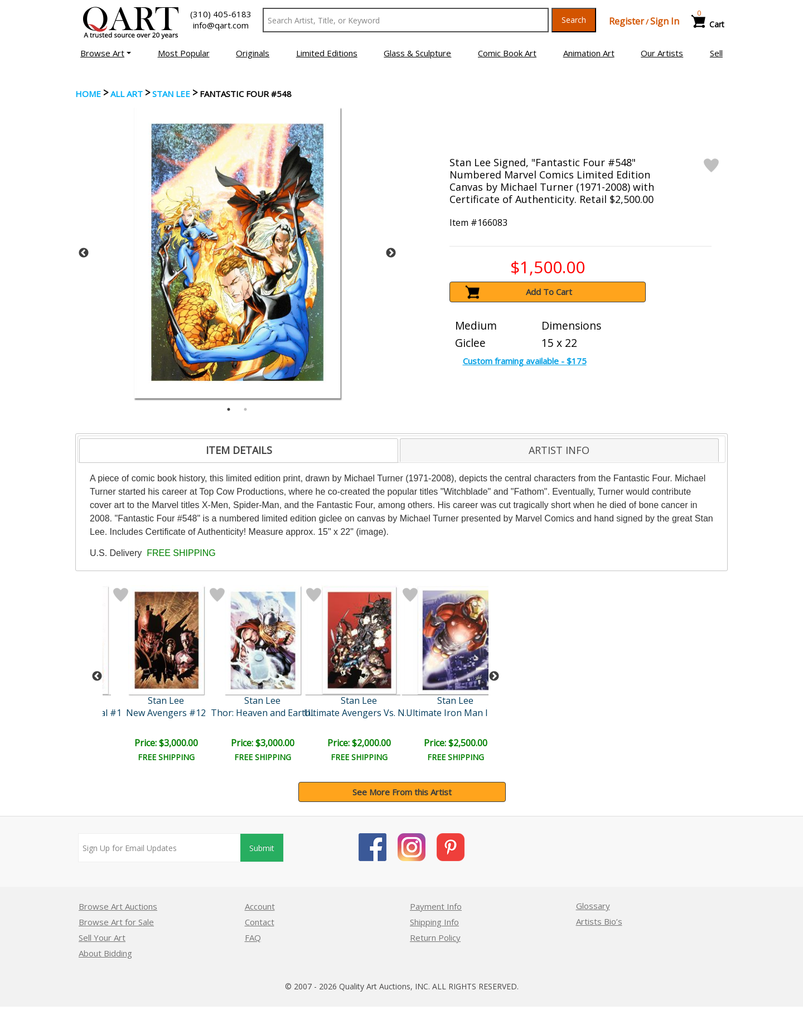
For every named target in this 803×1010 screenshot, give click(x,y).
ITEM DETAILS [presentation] (239, 450)
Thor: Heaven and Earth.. (262, 713)
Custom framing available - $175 (525, 360)
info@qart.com (221, 25)
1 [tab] (228, 409)
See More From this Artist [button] (402, 792)
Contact (259, 921)
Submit (261, 848)
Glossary (593, 905)
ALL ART (126, 93)
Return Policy (435, 937)
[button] (105, 53)
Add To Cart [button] (549, 291)
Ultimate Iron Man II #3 (455, 713)
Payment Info (436, 906)
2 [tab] (245, 409)
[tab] (238, 450)
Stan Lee (171, 93)
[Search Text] (406, 20)
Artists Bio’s (599, 921)
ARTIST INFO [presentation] (559, 450)
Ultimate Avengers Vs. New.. (362, 713)
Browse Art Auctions (118, 906)
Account (260, 906)
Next (390, 253)
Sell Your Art (102, 937)
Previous (83, 253)
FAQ (253, 937)
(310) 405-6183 (220, 14)
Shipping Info (434, 921)
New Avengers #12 (166, 713)
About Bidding (105, 953)
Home (88, 93)
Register (626, 21)
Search (574, 20)
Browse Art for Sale (116, 921)
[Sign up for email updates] (159, 848)
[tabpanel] (237, 253)
